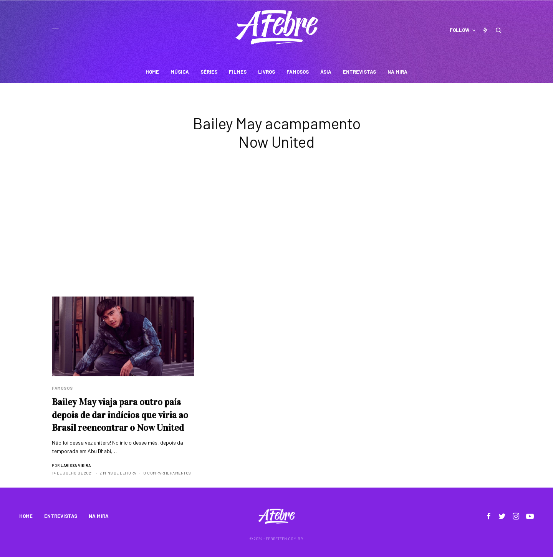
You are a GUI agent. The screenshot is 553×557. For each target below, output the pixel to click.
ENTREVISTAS (60, 516)
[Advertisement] (276, 239)
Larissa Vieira (76, 465)
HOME (26, 516)
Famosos (62, 388)
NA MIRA (99, 516)
